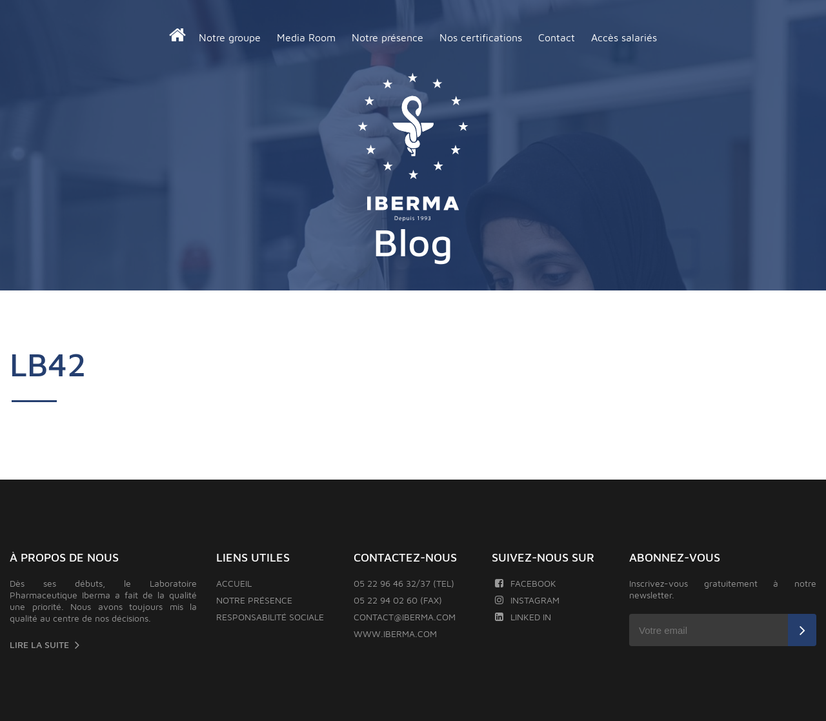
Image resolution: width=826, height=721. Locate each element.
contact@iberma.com (405, 616)
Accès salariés (624, 37)
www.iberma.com (395, 633)
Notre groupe (230, 37)
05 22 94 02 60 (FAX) (398, 599)
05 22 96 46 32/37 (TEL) (404, 583)
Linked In (523, 616)
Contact (556, 37)
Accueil (234, 583)
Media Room (306, 37)
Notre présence (387, 37)
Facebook (525, 583)
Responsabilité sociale (270, 616)
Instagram (527, 599)
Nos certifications (480, 37)
